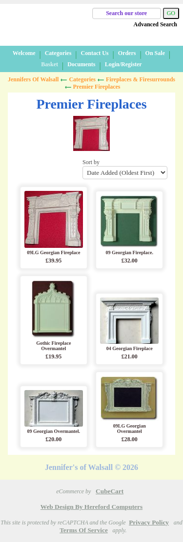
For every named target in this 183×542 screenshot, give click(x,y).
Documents (81, 64)
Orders (127, 53)
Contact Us (95, 53)
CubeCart (109, 491)
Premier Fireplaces (97, 86)
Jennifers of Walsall (33, 79)
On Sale (155, 53)
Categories (58, 53)
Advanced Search (155, 24)
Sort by (124, 169)
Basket (49, 64)
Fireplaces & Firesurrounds (140, 79)
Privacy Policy (149, 522)
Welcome (24, 53)
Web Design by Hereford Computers (91, 506)
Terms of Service (84, 530)
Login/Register (123, 64)
